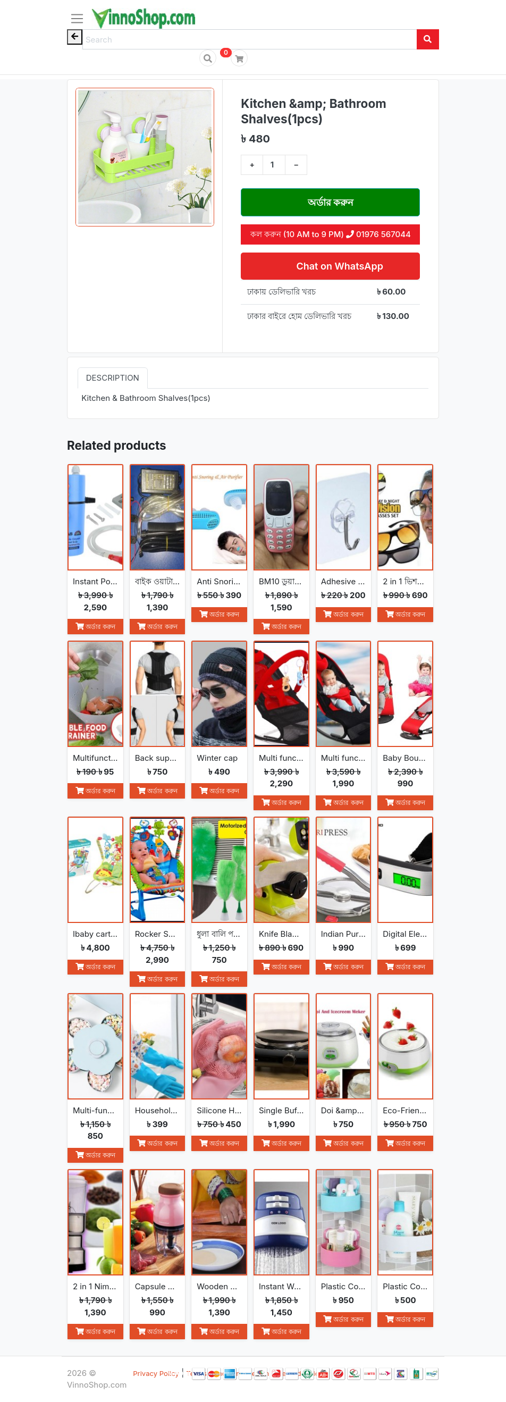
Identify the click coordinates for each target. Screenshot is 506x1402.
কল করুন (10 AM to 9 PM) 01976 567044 (330, 234)
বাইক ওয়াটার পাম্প (157, 581)
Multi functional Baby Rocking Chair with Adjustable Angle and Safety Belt (343, 758)
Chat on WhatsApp (338, 266)
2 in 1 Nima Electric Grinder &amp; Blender (95, 1286)
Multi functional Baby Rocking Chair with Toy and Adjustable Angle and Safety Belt (281, 758)
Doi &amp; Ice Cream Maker (343, 1110)
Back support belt (157, 758)
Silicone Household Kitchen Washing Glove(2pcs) (219, 1110)
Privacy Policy (156, 1373)
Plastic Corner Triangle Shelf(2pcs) (343, 1286)
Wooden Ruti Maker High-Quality (219, 1286)
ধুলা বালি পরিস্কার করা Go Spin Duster (219, 934)
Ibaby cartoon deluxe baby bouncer (95, 934)
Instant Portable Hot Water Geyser (95, 581)
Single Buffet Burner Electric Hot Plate (281, 1110)
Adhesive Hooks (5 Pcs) (343, 581)
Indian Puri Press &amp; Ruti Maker (343, 934)
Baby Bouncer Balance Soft (405, 758)
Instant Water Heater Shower (281, 1286)
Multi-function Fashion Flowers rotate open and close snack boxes (95, 1110)
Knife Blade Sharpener (281, 934)
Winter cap (217, 758)
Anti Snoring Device (219, 581)
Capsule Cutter (157, 1286)
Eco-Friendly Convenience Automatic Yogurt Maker (405, 1110)
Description (112, 378)
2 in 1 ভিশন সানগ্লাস (405, 581)
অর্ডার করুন (331, 202)
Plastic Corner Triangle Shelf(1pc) (405, 1286)
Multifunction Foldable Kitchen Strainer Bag (95, 758)
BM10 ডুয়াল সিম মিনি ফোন (281, 581)
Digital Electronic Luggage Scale (405, 934)
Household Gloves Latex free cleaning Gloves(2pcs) (157, 1110)
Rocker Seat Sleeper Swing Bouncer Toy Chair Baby (157, 934)
